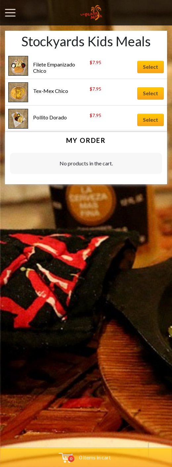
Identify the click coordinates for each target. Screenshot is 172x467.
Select (150, 67)
